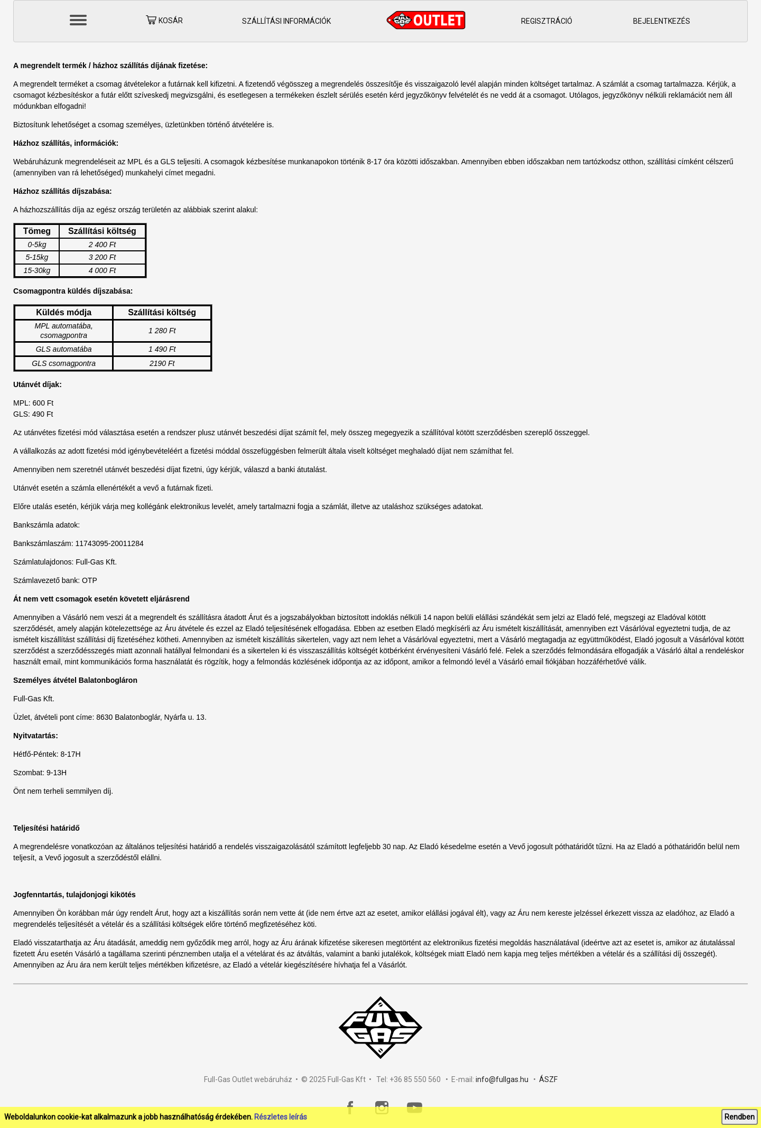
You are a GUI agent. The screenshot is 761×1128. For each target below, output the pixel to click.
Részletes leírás (280, 1117)
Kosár (164, 21)
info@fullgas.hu (502, 1079)
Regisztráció (546, 21)
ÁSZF (548, 1079)
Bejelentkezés (661, 21)
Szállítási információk (286, 21)
